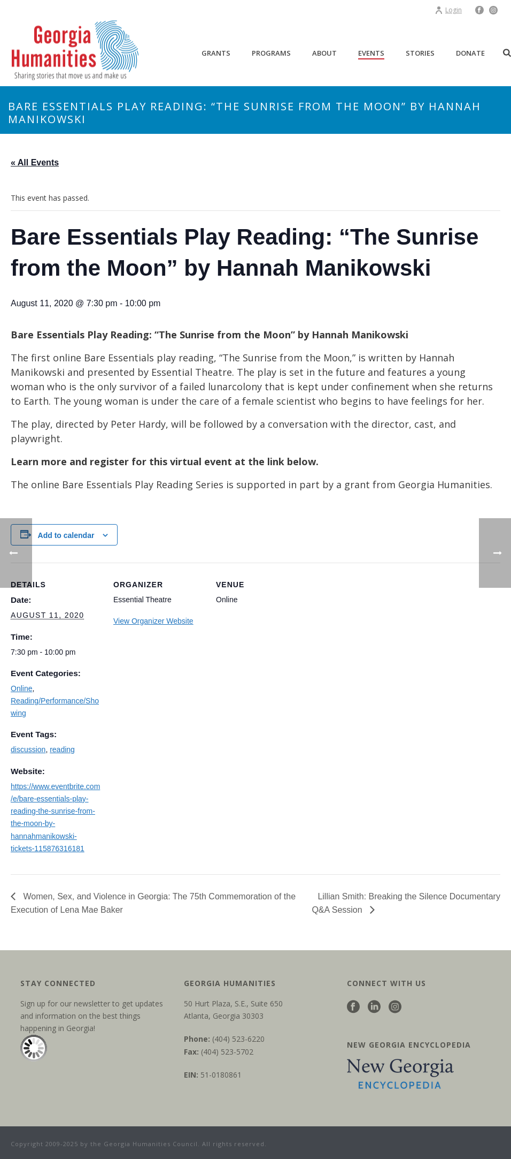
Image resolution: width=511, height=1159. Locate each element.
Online (21, 688)
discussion (28, 749)
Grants (216, 53)
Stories (420, 53)
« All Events (35, 162)
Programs (271, 53)
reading (62, 749)
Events (371, 53)
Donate (470, 53)
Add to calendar (66, 535)
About (324, 53)
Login (448, 9)
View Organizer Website (153, 621)
